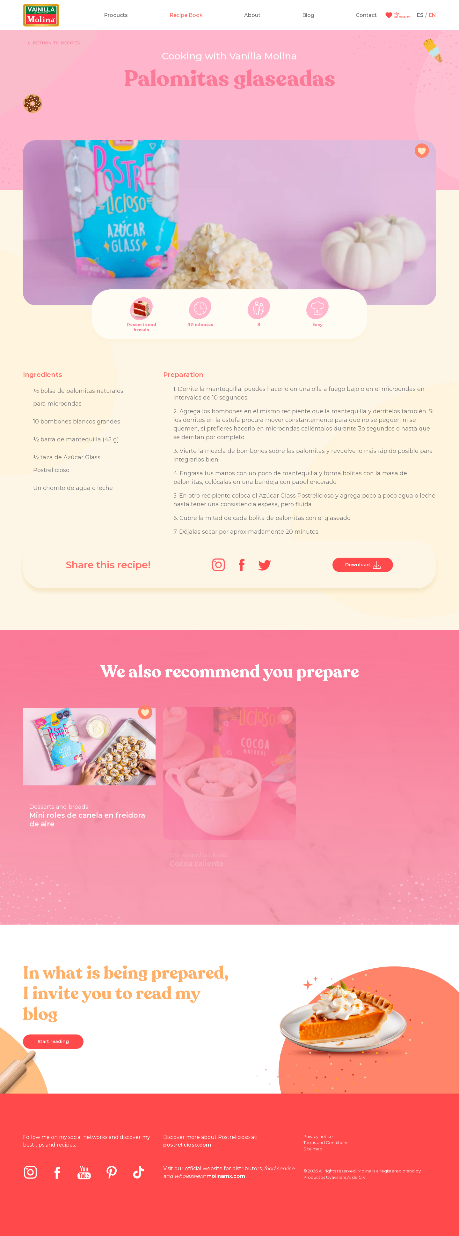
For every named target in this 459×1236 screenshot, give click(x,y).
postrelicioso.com (187, 1145)
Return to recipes (54, 43)
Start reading (53, 1041)
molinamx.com (226, 1176)
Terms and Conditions (325, 1142)
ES (420, 15)
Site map (312, 1148)
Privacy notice (318, 1136)
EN (432, 15)
